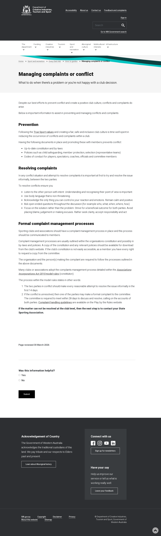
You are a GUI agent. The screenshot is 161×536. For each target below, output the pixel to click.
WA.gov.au (25, 516)
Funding (37, 44)
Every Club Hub (56, 61)
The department (26, 45)
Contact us (96, 10)
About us (84, 10)
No (22, 380)
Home (21, 61)
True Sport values (44, 132)
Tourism (61, 44)
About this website (29, 519)
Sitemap (48, 519)
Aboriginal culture (86, 45)
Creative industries (50, 45)
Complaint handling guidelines (55, 302)
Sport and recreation (74, 47)
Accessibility (71, 10)
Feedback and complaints (115, 10)
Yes (22, 375)
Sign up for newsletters (105, 450)
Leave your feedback (104, 490)
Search (124, 25)
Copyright (41, 516)
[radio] (19, 375)
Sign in (124, 17)
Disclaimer (57, 516)
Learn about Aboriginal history (39, 464)
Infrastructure (110, 44)
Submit (27, 394)
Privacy (72, 516)
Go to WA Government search (114, 32)
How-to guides (74, 61)
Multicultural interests (98, 45)
